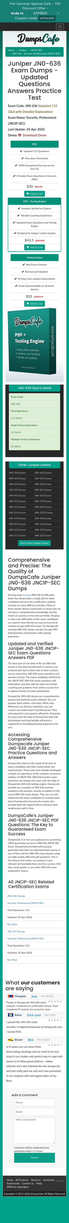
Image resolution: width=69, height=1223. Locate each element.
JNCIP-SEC (36, 50)
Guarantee (48, 1179)
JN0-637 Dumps (16, 931)
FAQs (39, 1183)
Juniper (22, 50)
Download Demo (32, 135)
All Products (22, 1179)
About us (36, 1179)
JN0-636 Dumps (16, 895)
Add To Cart (34, 193)
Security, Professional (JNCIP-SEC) (25, 903)
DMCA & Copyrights (18, 1186)
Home (11, 50)
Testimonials (13, 1183)
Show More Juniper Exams (34, 543)
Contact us (28, 1183)
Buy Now (12, 924)
